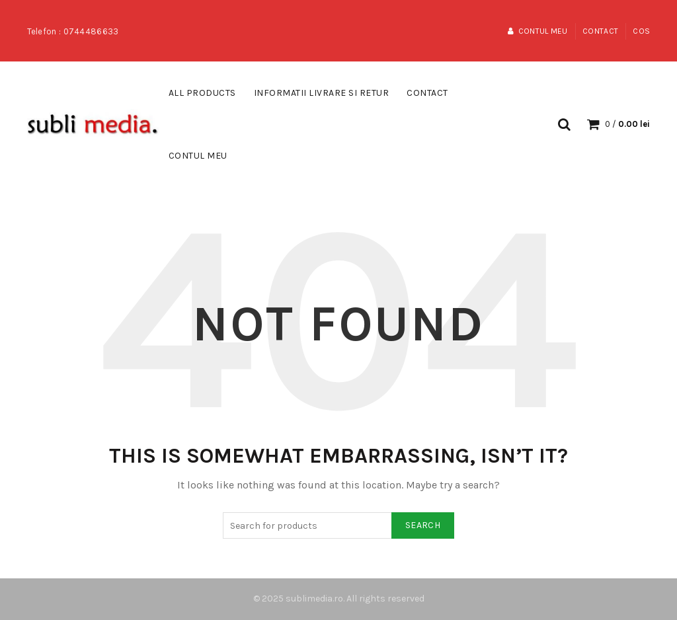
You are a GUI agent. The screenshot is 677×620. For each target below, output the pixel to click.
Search (422, 525)
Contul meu (537, 31)
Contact (600, 31)
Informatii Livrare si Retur (321, 92)
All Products (202, 92)
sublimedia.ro (314, 598)
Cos (641, 31)
